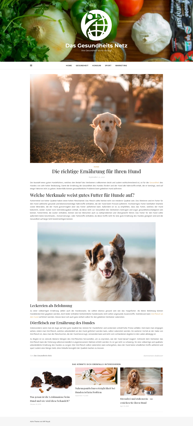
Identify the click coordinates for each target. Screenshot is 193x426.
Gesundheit (82, 65)
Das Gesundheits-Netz (43, 355)
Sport (108, 65)
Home (69, 65)
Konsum (96, 65)
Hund (96, 167)
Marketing (121, 65)
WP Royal (46, 421)
